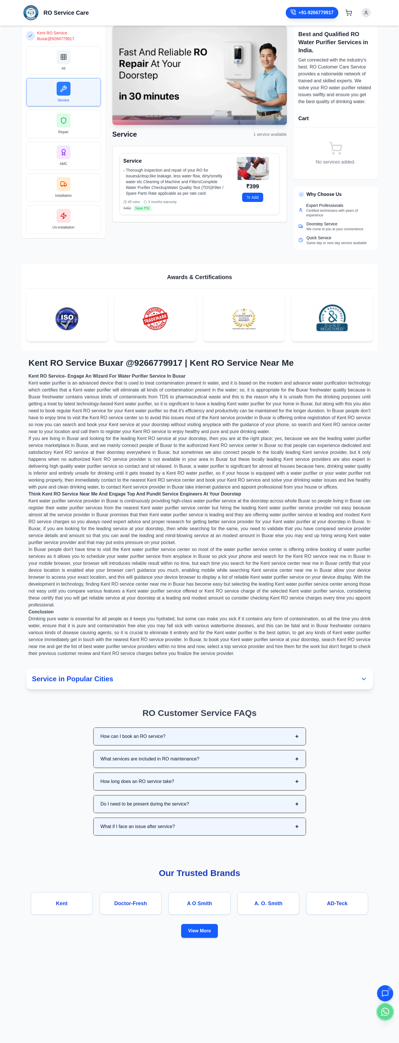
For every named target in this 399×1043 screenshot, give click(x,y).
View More (199, 930)
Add (253, 197)
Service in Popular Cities (199, 679)
